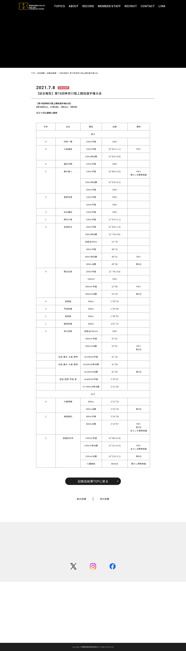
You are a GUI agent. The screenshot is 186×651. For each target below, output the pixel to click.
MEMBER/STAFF (109, 6)
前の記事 (81, 498)
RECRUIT (130, 6)
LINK (162, 6)
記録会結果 (63, 87)
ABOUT (74, 6)
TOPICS (59, 6)
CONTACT (148, 6)
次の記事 (104, 498)
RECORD (88, 6)
